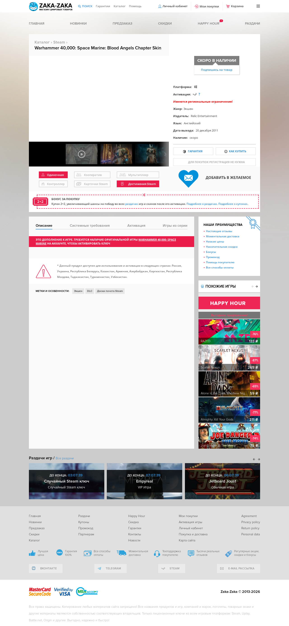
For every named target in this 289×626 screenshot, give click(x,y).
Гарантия (195, 151)
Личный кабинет (175, 6)
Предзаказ (122, 23)
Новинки (78, 23)
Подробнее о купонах (232, 204)
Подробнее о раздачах (201, 204)
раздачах (131, 204)
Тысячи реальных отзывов (207, 553)
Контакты (134, 534)
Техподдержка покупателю (171, 553)
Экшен (188, 109)
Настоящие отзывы (219, 231)
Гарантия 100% (71, 553)
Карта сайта (187, 540)
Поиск (87, 6)
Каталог (120, 6)
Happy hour (208, 23)
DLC (89, 291)
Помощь (135, 6)
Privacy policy (250, 522)
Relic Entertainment (204, 116)
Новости (134, 540)
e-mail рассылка (241, 568)
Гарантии (103, 6)
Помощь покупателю (220, 262)
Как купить (237, 151)
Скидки (165, 23)
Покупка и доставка (193, 534)
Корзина (237, 6)
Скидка (133, 522)
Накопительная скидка (222, 247)
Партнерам (86, 534)
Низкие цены (215, 241)
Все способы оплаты (220, 267)
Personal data (250, 534)
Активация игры (190, 522)
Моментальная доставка (222, 236)
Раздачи (252, 23)
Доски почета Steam (110, 291)
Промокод (212, 257)
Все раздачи (65, 458)
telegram (113, 568)
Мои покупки (209, 6)
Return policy (250, 528)
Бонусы (211, 252)
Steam (59, 42)
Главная (36, 23)
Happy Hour (136, 516)
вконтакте (48, 568)
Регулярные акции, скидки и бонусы (246, 553)
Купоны (83, 522)
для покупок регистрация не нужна (216, 162)
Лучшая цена (43, 553)
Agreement (249, 516)
